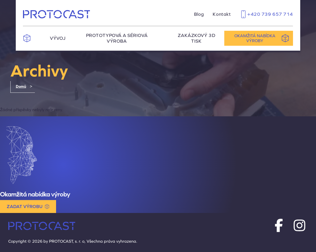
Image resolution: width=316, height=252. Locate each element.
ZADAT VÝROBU (28, 206)
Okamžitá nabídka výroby (261, 38)
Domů (21, 86)
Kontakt (222, 14)
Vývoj (58, 38)
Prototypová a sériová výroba (117, 38)
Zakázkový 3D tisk (196, 38)
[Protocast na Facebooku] (279, 226)
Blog (199, 14)
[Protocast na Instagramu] (299, 226)
